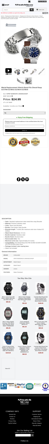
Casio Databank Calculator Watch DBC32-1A (24, 323)
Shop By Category (37, 423)
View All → (8, 368)
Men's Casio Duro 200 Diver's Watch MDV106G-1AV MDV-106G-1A (41, 323)
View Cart (41, 9)
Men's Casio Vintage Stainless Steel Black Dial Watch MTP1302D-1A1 (24, 299)
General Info (12, 414)
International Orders (36, 418)
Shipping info (36, 416)
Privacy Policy (12, 421)
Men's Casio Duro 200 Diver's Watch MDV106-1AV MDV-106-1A (8, 298)
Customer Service (37, 414)
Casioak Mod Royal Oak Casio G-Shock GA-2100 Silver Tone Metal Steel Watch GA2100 (41, 348)
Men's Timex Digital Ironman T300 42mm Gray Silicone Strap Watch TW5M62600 (8, 323)
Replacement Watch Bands (12, 16)
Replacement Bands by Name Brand (29, 16)
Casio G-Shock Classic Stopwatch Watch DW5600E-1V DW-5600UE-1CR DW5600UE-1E (24, 349)
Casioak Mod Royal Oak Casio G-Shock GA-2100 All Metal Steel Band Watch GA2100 (41, 299)
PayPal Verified (12, 423)
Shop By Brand (37, 425)
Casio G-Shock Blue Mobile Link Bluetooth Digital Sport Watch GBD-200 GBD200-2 (8, 348)
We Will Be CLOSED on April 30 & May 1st (13, 13)
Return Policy (36, 421)
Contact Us (12, 416)
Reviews (12, 418)
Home (2, 16)
